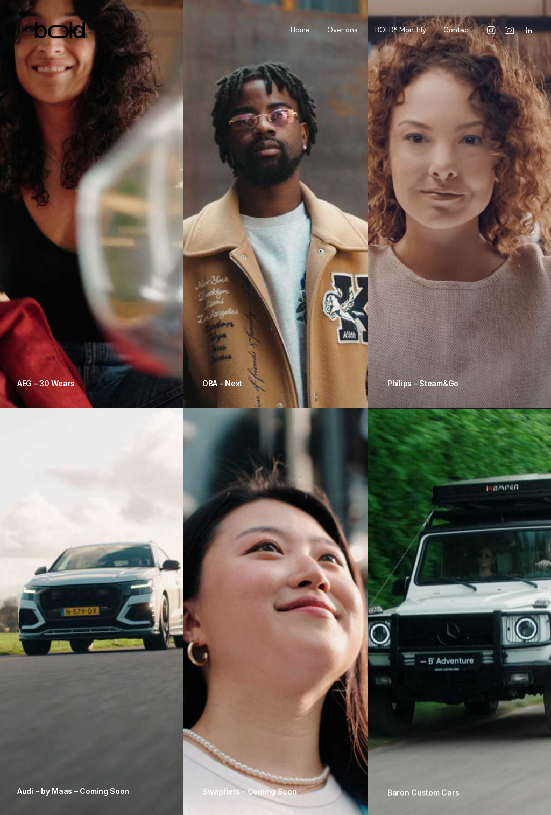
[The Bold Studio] (49, 32)
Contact (457, 33)
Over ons (342, 33)
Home (300, 33)
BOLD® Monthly (400, 33)
